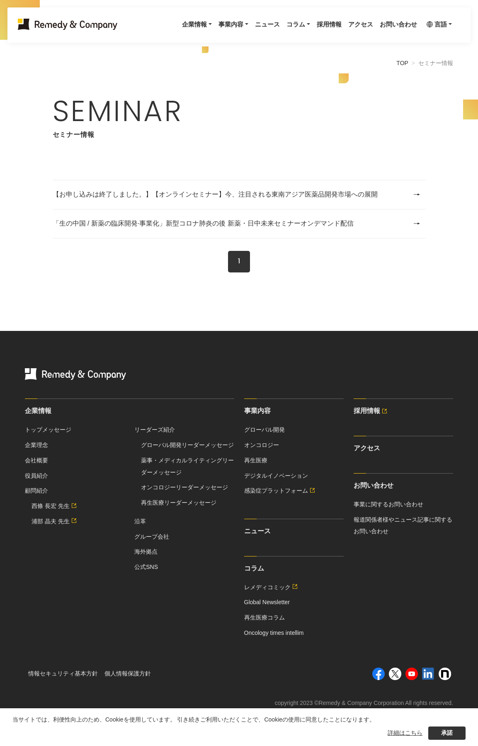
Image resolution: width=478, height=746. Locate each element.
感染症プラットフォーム (280, 490)
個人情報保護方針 (127, 673)
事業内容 (257, 410)
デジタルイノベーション (276, 475)
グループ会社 (151, 536)
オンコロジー (261, 445)
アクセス (348, 29)
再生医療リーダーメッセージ (178, 502)
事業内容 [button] (212, 29)
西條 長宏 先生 (55, 506)
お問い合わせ (388, 29)
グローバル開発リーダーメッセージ (187, 445)
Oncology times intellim (274, 632)
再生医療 (255, 460)
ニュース (250, 29)
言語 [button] (431, 29)
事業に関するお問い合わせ (388, 504)
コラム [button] (280, 29)
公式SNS (146, 567)
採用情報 (314, 29)
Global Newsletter (267, 602)
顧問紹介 (36, 490)
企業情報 (38, 410)
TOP (402, 63)
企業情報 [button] (173, 29)
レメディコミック (272, 587)
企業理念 (36, 445)
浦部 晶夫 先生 (55, 521)
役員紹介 (36, 475)
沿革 (140, 521)
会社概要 (36, 460)
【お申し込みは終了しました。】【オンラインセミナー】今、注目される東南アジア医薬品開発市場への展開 (236, 194)
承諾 (447, 732)
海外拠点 (146, 551)
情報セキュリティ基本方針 (63, 673)
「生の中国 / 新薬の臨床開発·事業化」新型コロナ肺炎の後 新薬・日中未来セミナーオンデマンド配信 (236, 223)
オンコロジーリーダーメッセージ (184, 487)
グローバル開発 (264, 429)
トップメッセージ (48, 429)
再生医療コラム (264, 617)
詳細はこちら (405, 732)
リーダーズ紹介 (154, 429)
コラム (254, 568)
